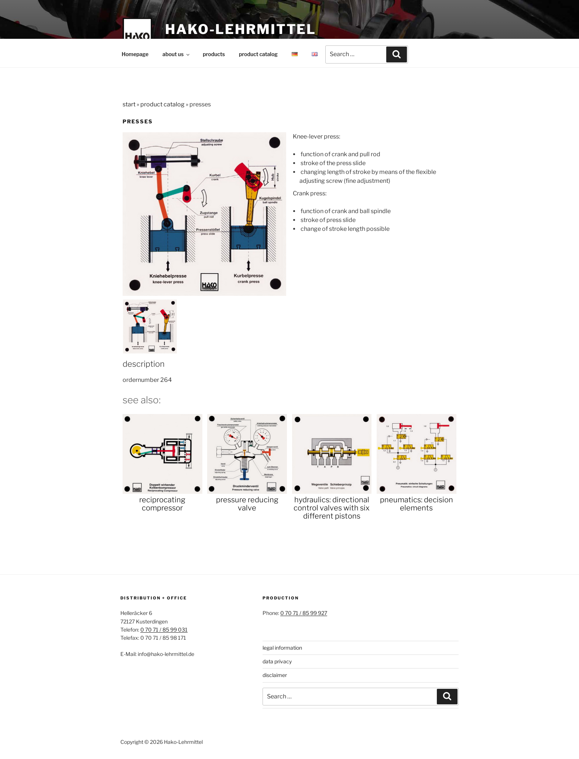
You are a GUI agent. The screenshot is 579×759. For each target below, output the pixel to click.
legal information (282, 648)
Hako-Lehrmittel (240, 29)
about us (176, 54)
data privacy (277, 661)
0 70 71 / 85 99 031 (164, 629)
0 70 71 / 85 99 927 (303, 613)
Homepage (135, 54)
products (214, 54)
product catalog (258, 54)
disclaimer (275, 675)
